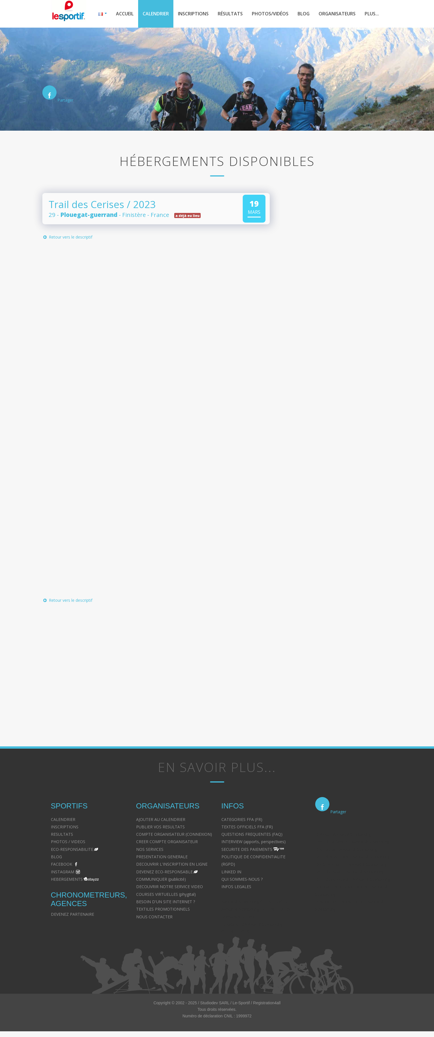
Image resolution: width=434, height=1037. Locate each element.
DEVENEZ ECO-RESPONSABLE (164, 871)
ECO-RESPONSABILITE (72, 849)
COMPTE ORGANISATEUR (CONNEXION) (174, 834)
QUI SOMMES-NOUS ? (242, 879)
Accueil (125, 14)
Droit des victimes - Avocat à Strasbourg (352, 856)
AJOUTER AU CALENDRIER (160, 819)
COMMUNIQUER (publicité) (161, 879)
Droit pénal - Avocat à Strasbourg (346, 849)
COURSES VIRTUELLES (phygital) (166, 894)
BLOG (56, 856)
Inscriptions (193, 14)
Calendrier (156, 14)
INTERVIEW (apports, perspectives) (253, 841)
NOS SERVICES (149, 849)
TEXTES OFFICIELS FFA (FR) (247, 826)
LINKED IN (231, 871)
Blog (304, 14)
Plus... (372, 14)
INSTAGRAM (62, 871)
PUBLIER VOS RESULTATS (160, 826)
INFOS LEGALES (236, 886)
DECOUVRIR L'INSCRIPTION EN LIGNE (171, 864)
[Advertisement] (151, 663)
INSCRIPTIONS (64, 826)
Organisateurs (337, 14)
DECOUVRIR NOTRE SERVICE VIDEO (169, 886)
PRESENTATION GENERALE (162, 856)
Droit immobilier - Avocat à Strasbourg (350, 864)
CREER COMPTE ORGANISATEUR (167, 841)
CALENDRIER (63, 819)
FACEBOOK (61, 864)
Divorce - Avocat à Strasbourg (343, 834)
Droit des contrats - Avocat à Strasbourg (352, 879)
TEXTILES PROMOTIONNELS (163, 909)
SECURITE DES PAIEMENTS (246, 849)
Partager (65, 100)
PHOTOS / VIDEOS (68, 841)
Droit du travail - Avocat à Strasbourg (349, 871)
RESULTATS (62, 834)
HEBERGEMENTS (67, 879)
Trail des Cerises (86, 204)
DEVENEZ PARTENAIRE (72, 914)
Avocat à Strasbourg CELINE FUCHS (254, 901)
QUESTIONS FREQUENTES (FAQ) (252, 834)
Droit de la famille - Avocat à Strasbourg (352, 842)
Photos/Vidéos (270, 14)
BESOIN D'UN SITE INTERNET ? (165, 901)
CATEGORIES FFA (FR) (241, 819)
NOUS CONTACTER (154, 916)
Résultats (230, 14)
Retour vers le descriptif (67, 237)
